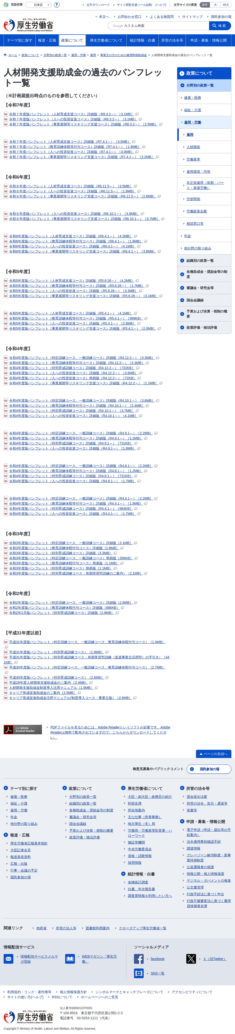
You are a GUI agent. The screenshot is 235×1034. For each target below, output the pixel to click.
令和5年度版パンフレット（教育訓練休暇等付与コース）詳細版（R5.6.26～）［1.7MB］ (76, 286)
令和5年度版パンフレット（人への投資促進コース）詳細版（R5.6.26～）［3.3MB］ (73, 291)
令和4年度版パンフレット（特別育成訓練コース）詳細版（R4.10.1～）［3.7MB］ (71, 411)
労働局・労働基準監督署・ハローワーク (150, 832)
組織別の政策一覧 (200, 260)
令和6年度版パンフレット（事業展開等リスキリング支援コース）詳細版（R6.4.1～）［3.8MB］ (82, 251)
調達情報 (193, 847)
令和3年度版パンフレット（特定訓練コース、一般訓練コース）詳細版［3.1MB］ (70, 543)
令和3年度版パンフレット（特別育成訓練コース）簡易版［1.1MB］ (60, 568)
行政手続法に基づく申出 (205, 893)
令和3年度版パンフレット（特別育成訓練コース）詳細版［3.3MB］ (60, 553)
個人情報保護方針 (73, 991)
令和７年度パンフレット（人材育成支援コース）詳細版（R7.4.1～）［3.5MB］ (69, 142)
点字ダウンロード (98, 5)
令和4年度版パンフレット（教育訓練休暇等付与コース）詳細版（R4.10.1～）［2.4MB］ (76, 406)
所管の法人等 (66, 927)
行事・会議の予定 (24, 869)
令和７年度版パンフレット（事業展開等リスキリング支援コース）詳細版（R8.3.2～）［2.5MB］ (83, 124)
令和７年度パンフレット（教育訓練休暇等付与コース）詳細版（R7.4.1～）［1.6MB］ (74, 147)
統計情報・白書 (141, 873)
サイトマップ (192, 16)
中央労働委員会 (140, 848)
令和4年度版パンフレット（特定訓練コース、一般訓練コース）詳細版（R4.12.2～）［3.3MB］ (81, 358)
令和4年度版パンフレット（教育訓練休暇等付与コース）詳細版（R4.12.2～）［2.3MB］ (76, 363)
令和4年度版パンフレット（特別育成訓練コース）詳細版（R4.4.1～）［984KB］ (70, 508)
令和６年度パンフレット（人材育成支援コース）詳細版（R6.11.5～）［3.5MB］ (70, 186)
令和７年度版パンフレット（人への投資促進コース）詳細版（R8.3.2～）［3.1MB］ (73, 119)
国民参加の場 (221, 16)
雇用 (190, 135)
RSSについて (62, 996)
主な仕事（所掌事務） (145, 816)
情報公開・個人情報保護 (205, 873)
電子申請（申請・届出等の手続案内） (209, 831)
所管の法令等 (198, 788)
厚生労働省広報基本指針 (29, 842)
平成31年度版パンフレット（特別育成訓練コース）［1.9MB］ (56, 652)
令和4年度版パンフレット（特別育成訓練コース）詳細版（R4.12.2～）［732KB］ (71, 368)
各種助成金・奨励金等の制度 (207, 274)
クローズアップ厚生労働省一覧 (142, 927)
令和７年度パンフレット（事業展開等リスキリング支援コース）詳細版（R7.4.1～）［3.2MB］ (81, 157)
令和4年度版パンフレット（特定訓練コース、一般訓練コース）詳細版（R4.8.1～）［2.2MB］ (80, 466)
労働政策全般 (197, 211)
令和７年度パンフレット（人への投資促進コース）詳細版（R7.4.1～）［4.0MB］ (71, 152)
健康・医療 (192, 98)
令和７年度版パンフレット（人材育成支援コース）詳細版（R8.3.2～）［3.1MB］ (71, 114)
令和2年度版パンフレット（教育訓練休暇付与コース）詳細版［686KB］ (64, 608)
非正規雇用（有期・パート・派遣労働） (205, 185)
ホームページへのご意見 (99, 996)
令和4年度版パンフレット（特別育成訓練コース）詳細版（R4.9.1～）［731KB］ (70, 443)
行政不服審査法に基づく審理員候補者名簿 (209, 902)
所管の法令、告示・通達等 (207, 803)
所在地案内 (136, 809)
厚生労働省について (145, 788)
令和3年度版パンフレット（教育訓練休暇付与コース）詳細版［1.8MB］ (64, 548)
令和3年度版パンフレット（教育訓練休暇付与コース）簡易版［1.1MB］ (64, 563)
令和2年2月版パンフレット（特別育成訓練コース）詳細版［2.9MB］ (61, 613)
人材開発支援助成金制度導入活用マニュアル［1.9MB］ (51, 688)
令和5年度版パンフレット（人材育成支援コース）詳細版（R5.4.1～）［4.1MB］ (70, 313)
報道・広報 (20, 834)
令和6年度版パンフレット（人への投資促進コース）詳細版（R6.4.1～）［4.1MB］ (72, 246)
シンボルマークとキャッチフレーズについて (129, 991)
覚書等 (192, 809)
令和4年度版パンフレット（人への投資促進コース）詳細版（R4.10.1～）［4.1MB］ (73, 416)
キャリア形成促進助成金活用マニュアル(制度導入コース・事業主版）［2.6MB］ (70, 698)
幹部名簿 (134, 803)
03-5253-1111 (87, 1017)
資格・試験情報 (140, 855)
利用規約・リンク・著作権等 (29, 991)
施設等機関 (136, 842)
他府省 (41, 927)
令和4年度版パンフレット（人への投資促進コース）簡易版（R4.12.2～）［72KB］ (72, 378)
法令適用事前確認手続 (204, 841)
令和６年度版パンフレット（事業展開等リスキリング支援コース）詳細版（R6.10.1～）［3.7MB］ (84, 219)
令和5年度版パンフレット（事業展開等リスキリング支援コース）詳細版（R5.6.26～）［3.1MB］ (83, 296)
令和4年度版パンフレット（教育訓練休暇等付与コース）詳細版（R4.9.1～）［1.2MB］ (75, 438)
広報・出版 (18, 863)
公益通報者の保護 (200, 866)
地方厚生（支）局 (141, 823)
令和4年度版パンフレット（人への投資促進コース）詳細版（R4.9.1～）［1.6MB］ (72, 448)
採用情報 (134, 862)
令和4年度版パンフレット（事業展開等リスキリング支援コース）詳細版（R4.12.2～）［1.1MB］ (83, 383)
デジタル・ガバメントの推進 (209, 879)
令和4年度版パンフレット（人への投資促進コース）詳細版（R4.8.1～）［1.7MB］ (72, 481)
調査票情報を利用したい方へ (150, 895)
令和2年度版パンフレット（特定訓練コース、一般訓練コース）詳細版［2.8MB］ (70, 602)
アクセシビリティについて (192, 991)
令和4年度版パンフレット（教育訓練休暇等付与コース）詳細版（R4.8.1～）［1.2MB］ (75, 471)
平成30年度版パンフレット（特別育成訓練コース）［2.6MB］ (56, 677)
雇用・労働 (192, 122)
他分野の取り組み (197, 248)
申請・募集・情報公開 (206, 821)
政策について (199, 73)
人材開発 (193, 147)
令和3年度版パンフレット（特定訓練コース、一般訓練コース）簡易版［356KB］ (71, 558)
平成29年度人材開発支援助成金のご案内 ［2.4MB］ (48, 682)
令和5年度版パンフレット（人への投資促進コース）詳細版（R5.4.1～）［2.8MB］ (72, 323)
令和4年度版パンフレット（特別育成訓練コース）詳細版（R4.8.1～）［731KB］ (70, 476)
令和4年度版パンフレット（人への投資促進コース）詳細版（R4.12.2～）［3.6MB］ (73, 373)
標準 (205, 5)
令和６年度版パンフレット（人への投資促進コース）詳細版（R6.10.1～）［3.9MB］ (74, 214)
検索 (223, 26)
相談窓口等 (195, 224)
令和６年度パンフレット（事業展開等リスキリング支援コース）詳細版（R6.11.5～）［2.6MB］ (82, 196)
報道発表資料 (20, 856)
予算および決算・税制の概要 (207, 313)
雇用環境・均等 (198, 172)
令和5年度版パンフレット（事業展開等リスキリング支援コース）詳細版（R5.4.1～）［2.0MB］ (82, 328)
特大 (226, 5)
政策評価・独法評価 (202, 327)
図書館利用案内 (98, 927)
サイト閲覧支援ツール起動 (134, 5)
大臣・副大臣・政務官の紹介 (150, 796)
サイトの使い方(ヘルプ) (25, 996)
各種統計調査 (138, 881)
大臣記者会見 (20, 849)
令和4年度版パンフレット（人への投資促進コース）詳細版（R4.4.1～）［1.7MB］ (72, 514)
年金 (187, 236)
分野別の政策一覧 (200, 85)
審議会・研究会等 (200, 288)
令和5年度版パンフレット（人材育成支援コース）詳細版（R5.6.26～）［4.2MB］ (71, 281)
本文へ (104, 16)
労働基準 (193, 159)
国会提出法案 (197, 796)
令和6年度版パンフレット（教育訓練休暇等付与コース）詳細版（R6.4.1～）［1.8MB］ (75, 241)
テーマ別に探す (24, 788)
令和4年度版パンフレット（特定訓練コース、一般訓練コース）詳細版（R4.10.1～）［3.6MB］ (81, 400)
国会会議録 (195, 300)
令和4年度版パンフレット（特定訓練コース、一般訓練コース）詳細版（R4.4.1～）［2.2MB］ (80, 498)
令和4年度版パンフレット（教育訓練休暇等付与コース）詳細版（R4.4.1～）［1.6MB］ (75, 503)
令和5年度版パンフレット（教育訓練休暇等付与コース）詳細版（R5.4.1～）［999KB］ (76, 318)
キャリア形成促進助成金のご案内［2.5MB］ (42, 693)
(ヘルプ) (161, 5)
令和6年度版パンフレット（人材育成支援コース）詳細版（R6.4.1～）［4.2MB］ (70, 236)
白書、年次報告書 (141, 888)
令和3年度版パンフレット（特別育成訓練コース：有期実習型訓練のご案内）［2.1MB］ (75, 573)
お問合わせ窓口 (129, 16)
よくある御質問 (162, 16)
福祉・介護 (192, 110)
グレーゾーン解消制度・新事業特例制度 (209, 856)
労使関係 (193, 199)
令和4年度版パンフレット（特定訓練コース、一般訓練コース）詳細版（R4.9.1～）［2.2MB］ (80, 433)
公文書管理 (195, 886)
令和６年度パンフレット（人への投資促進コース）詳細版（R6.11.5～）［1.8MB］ (72, 191)
